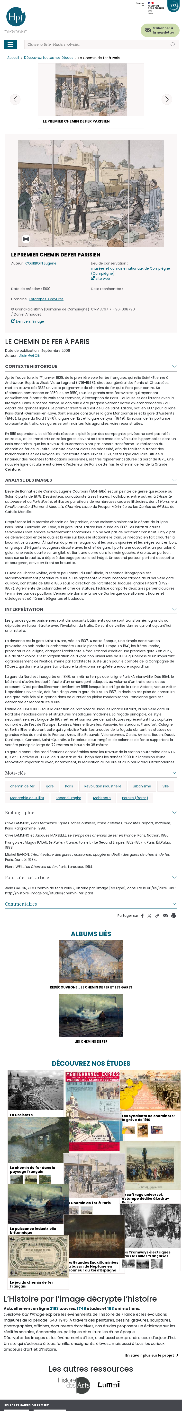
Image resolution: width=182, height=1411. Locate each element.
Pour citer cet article (27, 878)
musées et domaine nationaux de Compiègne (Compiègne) (130, 272)
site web (103, 279)
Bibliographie (19, 813)
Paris (69, 787)
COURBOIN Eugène (40, 264)
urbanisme (142, 787)
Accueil (13, 57)
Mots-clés (15, 773)
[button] (167, 99)
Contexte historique (31, 367)
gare (50, 787)
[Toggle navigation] (10, 44)
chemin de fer (22, 787)
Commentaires (21, 905)
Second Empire (68, 798)
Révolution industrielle (102, 787)
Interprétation (24, 610)
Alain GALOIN (29, 356)
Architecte (102, 798)
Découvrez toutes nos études (50, 57)
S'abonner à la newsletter (163, 30)
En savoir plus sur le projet (149, 1357)
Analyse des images (28, 481)
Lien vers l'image (30, 322)
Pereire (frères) (135, 798)
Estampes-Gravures (46, 299)
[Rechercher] (95, 44)
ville (166, 787)
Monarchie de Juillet (27, 798)
